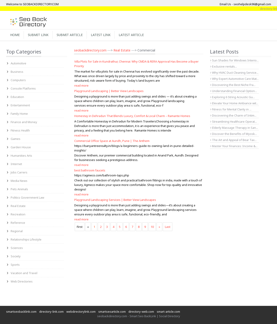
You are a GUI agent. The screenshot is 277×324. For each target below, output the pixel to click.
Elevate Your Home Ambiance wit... (234, 103)
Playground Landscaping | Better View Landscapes (109, 91)
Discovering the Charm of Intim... (233, 115)
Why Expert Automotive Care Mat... (234, 79)
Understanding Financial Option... (233, 91)
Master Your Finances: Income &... (234, 146)
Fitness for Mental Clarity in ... (230, 109)
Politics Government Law (27, 197)
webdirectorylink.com (81, 311)
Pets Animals (19, 189)
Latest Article (131, 35)
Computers (18, 80)
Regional (17, 231)
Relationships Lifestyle (26, 239)
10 (152, 227)
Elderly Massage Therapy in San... (234, 128)
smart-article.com (168, 311)
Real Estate (18, 206)
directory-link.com (51, 311)
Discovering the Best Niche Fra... (232, 85)
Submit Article (70, 35)
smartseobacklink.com (21, 311)
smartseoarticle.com (112, 311)
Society (16, 256)
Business (17, 72)
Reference (18, 223)
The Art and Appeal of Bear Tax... (233, 140)
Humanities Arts (21, 155)
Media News (19, 181)
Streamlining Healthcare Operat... (233, 121)
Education (17, 97)
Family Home (19, 114)
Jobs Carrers (19, 172)
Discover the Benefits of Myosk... (233, 134)
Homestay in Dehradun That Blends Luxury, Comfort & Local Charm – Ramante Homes (132, 116)
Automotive (18, 63)
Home (15, 35)
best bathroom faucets (89, 170)
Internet (16, 164)
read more (81, 85)
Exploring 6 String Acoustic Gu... (232, 97)
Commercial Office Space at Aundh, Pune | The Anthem (111, 141)
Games (15, 139)
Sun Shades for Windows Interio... (234, 60)
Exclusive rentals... (223, 66)
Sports (15, 265)
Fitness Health (20, 130)
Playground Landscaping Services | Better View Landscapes (115, 200)
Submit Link (38, 35)
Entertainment (20, 105)
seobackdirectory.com (90, 50)
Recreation (18, 214)
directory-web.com (141, 311)
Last (167, 227)
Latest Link (101, 35)
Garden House (21, 147)
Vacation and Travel (24, 273)
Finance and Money (24, 122)
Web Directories (22, 281)
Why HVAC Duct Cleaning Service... (234, 73)
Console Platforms (23, 88)
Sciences (17, 248)
